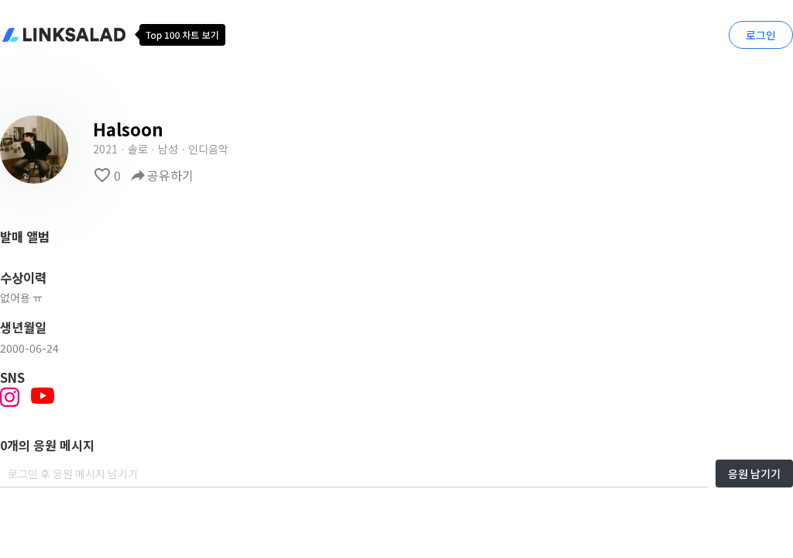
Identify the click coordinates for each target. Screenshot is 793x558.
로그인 (761, 35)
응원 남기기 (754, 473)
